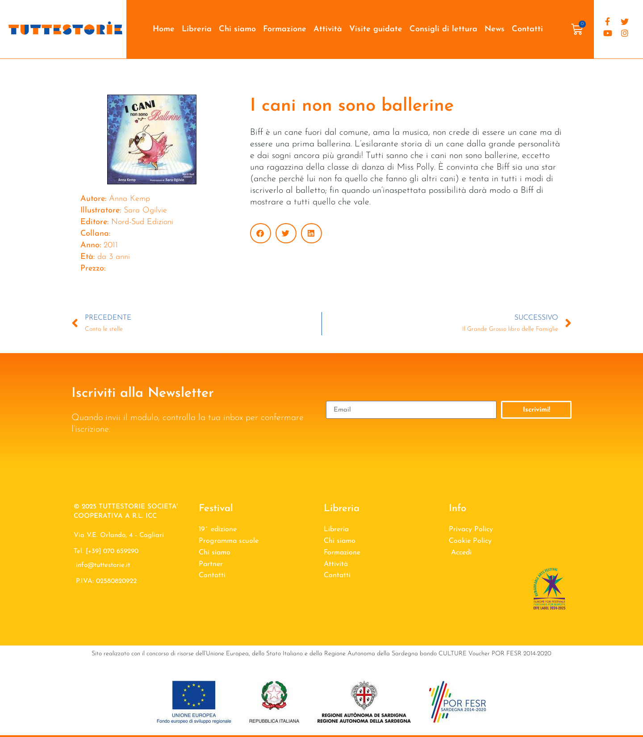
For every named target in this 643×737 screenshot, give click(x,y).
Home (164, 29)
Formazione (284, 29)
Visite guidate (375, 29)
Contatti (527, 29)
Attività (327, 29)
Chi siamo (237, 29)
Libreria (197, 29)
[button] (260, 233)
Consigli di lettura (443, 29)
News (494, 29)
